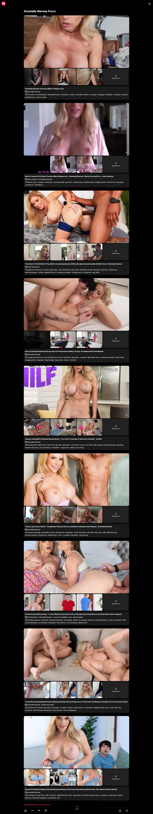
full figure (38, 185)
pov (82, 445)
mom (66, 360)
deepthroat (50, 272)
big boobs (49, 360)
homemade (59, 182)
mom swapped (69, 710)
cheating (113, 270)
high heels (97, 445)
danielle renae (86, 270)
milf (103, 532)
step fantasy (80, 532)
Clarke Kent (32, 617)
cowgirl (93, 94)
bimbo (86, 94)
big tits (104, 270)
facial (39, 707)
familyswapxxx (34, 620)
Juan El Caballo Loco (62, 617)
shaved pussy (109, 445)
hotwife (30, 94)
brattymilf (31, 445)
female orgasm (56, 620)
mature (28, 710)
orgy (111, 620)
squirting (119, 357)
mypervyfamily (34, 532)
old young (83, 535)
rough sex (64, 447)
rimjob (41, 272)
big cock (59, 360)
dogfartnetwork (34, 270)
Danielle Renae (33, 92)
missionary (30, 97)
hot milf (88, 445)
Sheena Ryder (47, 705)
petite (91, 620)
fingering (42, 535)
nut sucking (44, 447)
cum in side (41, 97)
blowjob (75, 357)
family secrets (31, 447)
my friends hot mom (53, 357)
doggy (101, 94)
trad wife (51, 798)
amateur (65, 94)
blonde (79, 94)
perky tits (31, 182)
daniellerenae (54, 94)
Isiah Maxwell (33, 267)
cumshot (29, 185)
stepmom (59, 532)
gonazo (68, 182)
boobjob (108, 94)
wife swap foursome (42, 710)
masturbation (101, 620)
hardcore (111, 182)
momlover (31, 707)
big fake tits (93, 357)
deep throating (77, 447)
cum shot (75, 445)
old (58, 798)
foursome (57, 710)
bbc (56, 270)
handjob (55, 447)
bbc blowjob (64, 270)
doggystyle (30, 360)
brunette (68, 620)
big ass (119, 182)
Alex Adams (32, 179)
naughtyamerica (35, 357)
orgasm (40, 360)
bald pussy (89, 182)
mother (73, 360)
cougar (40, 182)
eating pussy (31, 272)
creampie (43, 623)
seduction (41, 445)
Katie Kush (78, 617)
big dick (95, 272)
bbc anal (75, 270)
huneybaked (41, 94)
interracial (48, 270)
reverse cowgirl (120, 94)
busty (72, 94)
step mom (78, 707)
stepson (69, 532)
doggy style (100, 182)
